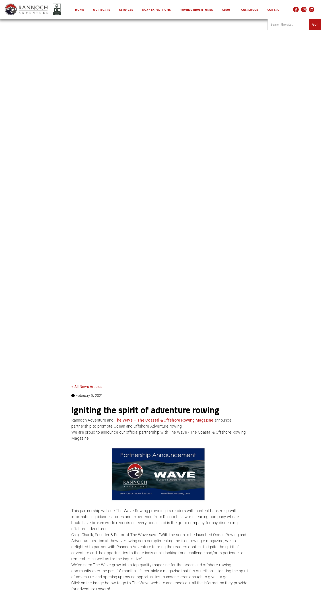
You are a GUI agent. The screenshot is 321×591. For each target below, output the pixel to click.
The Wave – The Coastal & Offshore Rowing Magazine (164, 420)
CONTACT (274, 9)
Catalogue (249, 9)
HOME (79, 9)
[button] (101, 9)
